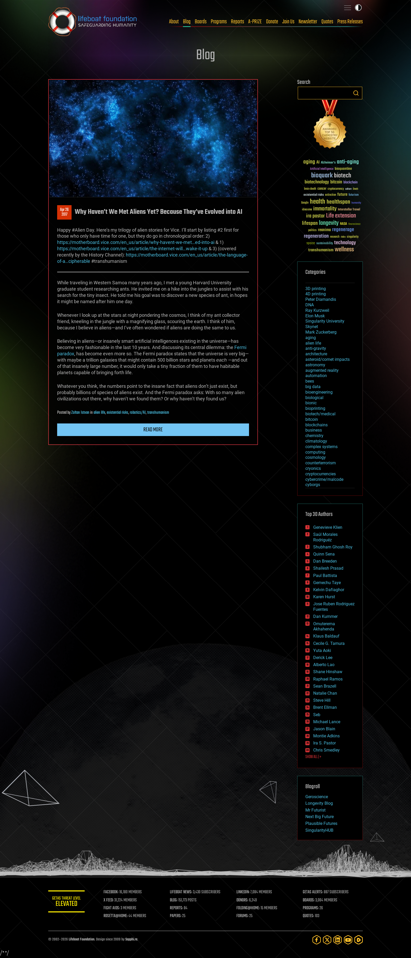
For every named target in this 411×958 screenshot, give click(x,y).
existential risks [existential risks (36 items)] (314, 195)
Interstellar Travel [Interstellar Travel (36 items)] (349, 210)
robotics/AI (138, 412)
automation (316, 375)
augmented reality (322, 370)
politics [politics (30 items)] (312, 230)
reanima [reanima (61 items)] (324, 229)
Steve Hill (322, 700)
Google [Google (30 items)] (305, 203)
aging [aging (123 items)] (309, 162)
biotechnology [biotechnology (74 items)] (317, 182)
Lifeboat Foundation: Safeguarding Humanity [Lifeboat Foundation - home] (92, 21)
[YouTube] (348, 939)
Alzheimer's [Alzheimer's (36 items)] (328, 163)
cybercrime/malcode (324, 479)
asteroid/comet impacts (327, 359)
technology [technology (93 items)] (345, 243)
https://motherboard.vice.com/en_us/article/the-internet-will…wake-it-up (132, 248)
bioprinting (315, 408)
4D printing (315, 293)
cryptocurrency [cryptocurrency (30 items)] (336, 189)
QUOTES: (308, 916)
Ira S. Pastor (324, 743)
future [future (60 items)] (342, 194)
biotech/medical (320, 413)
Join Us (288, 22)
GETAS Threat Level (66, 902)
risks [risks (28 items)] (343, 236)
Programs (219, 22)
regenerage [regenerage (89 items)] (343, 230)
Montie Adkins (326, 735)
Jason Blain (324, 728)
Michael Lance (326, 721)
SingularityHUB (319, 830)
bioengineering (319, 392)
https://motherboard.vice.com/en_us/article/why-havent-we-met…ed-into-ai (135, 242)
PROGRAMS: (311, 908)
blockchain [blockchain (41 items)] (350, 183)
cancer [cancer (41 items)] (321, 189)
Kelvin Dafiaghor (328, 589)
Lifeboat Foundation (81, 940)
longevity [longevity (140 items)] (329, 223)
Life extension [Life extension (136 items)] (341, 216)
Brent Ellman (325, 707)
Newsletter (308, 22)
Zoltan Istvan (80, 412)
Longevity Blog (319, 803)
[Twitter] (327, 939)
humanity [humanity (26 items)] (356, 203)
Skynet (311, 326)
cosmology (315, 457)
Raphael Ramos (328, 679)
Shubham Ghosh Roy (333, 547)
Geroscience (316, 796)
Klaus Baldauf (326, 636)
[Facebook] (316, 939)
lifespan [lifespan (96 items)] (310, 223)
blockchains (316, 424)
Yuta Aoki (322, 650)
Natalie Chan (325, 693)
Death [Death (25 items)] (355, 189)
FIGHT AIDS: (112, 908)
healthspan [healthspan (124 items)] (338, 202)
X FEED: (109, 900)
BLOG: (174, 900)
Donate (272, 22)
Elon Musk (315, 315)
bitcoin (311, 419)
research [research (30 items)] (334, 237)
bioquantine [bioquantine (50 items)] (343, 168)
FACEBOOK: (111, 892)
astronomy (315, 364)
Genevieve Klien (327, 527)
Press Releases (350, 22)
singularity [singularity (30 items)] (353, 237)
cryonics (313, 468)
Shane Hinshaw (327, 671)
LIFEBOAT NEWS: (181, 892)
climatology (316, 441)
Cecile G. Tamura (329, 643)
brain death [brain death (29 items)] (310, 189)
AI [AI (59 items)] (318, 162)
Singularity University (324, 321)
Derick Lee (322, 657)
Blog (187, 22)
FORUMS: (243, 916)
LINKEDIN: (243, 892)
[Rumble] (358, 939)
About (174, 22)
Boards (201, 22)
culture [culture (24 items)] (348, 189)
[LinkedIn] (337, 939)
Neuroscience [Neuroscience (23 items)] (354, 224)
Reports (237, 22)
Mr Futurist (315, 810)
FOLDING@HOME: (248, 908)
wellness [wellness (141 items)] (344, 249)
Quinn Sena (324, 554)
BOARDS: (309, 900)
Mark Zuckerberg (321, 332)
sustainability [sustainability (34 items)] (324, 244)
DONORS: (242, 900)
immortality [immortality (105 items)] (325, 209)
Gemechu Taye (327, 582)
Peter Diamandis (320, 299)
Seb (316, 714)
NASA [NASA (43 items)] (343, 224)
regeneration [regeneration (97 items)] (316, 236)
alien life (99, 412)
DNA (309, 304)
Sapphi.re (131, 940)
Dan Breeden (325, 561)
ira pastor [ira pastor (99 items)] (315, 216)
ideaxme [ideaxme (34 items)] (307, 210)
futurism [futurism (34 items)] (354, 195)
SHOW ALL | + (313, 757)
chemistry (314, 435)
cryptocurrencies (320, 473)
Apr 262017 (64, 212)
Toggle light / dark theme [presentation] (358, 7)
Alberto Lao (323, 664)
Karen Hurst (324, 596)
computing (315, 452)
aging (310, 337)
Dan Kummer (325, 616)
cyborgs (312, 484)
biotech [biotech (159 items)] (342, 175)
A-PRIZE (255, 22)
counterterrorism (320, 462)
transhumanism (158, 412)
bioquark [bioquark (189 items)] (322, 175)
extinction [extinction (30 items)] (330, 195)
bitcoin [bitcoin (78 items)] (336, 182)
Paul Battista (325, 575)
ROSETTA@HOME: (116, 916)
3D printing (315, 288)
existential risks (117, 412)
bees (309, 381)
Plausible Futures (321, 823)
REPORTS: (176, 908)
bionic (311, 402)
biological (314, 397)
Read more (153, 429)
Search (356, 93)
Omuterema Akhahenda (324, 626)
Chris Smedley (326, 750)
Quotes (327, 22)
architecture (316, 353)
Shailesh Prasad (328, 568)
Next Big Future (319, 816)
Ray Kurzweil (317, 310)
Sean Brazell (324, 686)
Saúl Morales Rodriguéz (325, 537)
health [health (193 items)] (317, 202)
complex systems (321, 446)
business (313, 430)
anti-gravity (315, 348)
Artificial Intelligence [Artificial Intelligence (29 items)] (321, 169)
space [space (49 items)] (310, 243)
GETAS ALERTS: (313, 892)
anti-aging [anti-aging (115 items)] (348, 162)
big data (313, 386)
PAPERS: (176, 916)
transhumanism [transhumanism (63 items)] (320, 250)
